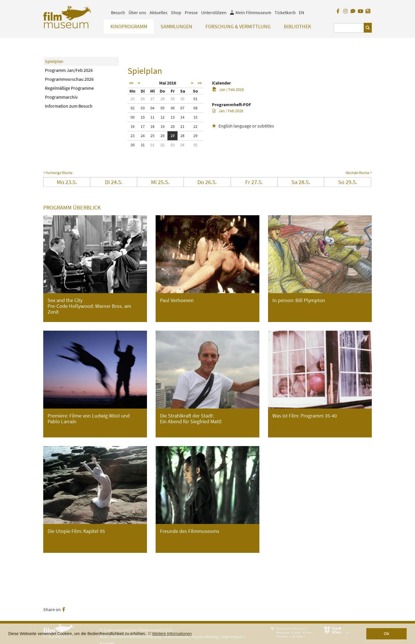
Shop (176, 12)
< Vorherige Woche (57, 172)
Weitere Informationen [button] (172, 633)
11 (152, 117)
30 (182, 98)
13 (173, 117)
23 (133, 135)
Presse (191, 12)
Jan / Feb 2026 (228, 89)
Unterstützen (214, 12)
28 (163, 98)
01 (195, 98)
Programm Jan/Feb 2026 (69, 70)
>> (200, 83)
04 (152, 108)
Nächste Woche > (359, 172)
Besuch (118, 12)
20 (173, 126)
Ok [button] (386, 633)
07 (182, 108)
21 (182, 126)
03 (143, 108)
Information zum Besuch (69, 106)
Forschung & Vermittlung (238, 26)
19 (163, 126)
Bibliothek (297, 26)
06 (173, 108)
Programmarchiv (61, 97)
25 (133, 98)
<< (131, 83)
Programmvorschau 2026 (69, 79)
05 (163, 108)
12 (163, 117)
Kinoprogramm (128, 26)
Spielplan (54, 61)
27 (152, 98)
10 (143, 117)
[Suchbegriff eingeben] (349, 28)
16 (133, 126)
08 (195, 108)
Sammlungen (176, 26)
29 (173, 98)
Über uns (137, 12)
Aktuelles (158, 12)
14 (182, 117)
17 (143, 126)
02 (133, 108)
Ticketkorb (285, 12)
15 (195, 117)
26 (143, 98)
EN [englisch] (301, 12)
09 (133, 117)
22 (195, 126)
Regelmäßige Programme (69, 88)
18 (152, 126)
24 (143, 135)
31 (143, 144)
